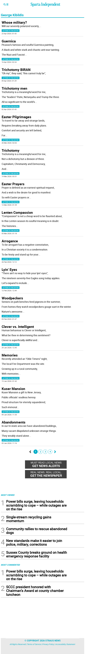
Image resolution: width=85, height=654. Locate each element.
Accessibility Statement (65, 644)
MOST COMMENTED (10, 564)
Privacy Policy (48, 644)
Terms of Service (34, 644)
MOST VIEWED (7, 495)
